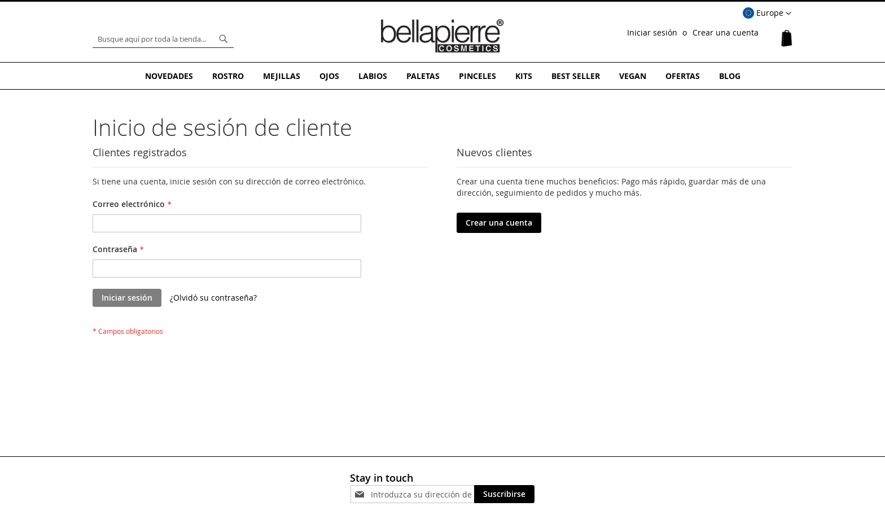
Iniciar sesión (652, 32)
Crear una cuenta (726, 32)
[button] (767, 13)
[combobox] (163, 39)
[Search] (223, 39)
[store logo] (442, 36)
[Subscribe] (504, 494)
